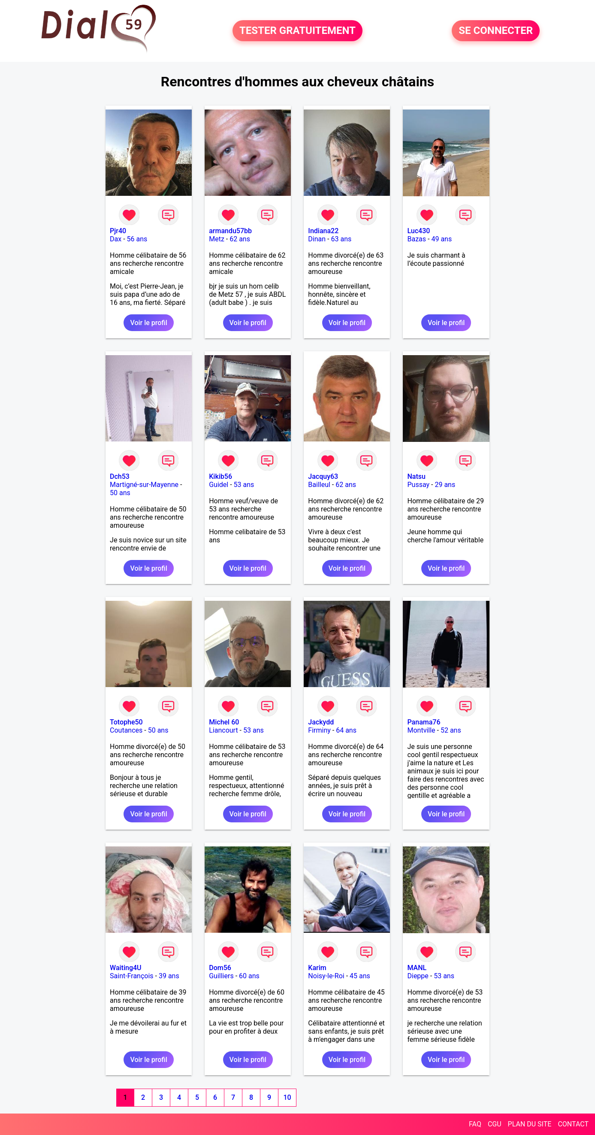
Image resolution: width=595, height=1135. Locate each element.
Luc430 (418, 231)
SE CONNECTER (496, 31)
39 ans (169, 976)
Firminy (319, 730)
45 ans (360, 976)
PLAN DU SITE (530, 1124)
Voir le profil (148, 323)
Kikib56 (220, 476)
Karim (317, 968)
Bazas (416, 239)
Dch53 (120, 476)
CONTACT (573, 1124)
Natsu (416, 476)
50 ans (120, 493)
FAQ (475, 1124)
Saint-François (132, 976)
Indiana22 (323, 231)
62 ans (240, 239)
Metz (216, 239)
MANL (416, 968)
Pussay (418, 485)
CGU (494, 1124)
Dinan (317, 239)
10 (287, 1097)
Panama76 (423, 722)
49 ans (441, 239)
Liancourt (223, 730)
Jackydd (321, 722)
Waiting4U (125, 968)
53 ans (244, 485)
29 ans (445, 485)
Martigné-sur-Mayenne (144, 485)
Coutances (126, 730)
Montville (421, 730)
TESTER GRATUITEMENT (297, 31)
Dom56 (220, 968)
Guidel (218, 485)
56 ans (137, 239)
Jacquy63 (323, 476)
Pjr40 (118, 231)
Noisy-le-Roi (326, 976)
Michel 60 (224, 722)
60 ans (249, 976)
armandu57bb (230, 231)
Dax (115, 239)
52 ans (451, 730)
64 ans (346, 730)
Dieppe (417, 976)
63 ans (341, 239)
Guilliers (221, 976)
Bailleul (319, 485)
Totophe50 (126, 722)
